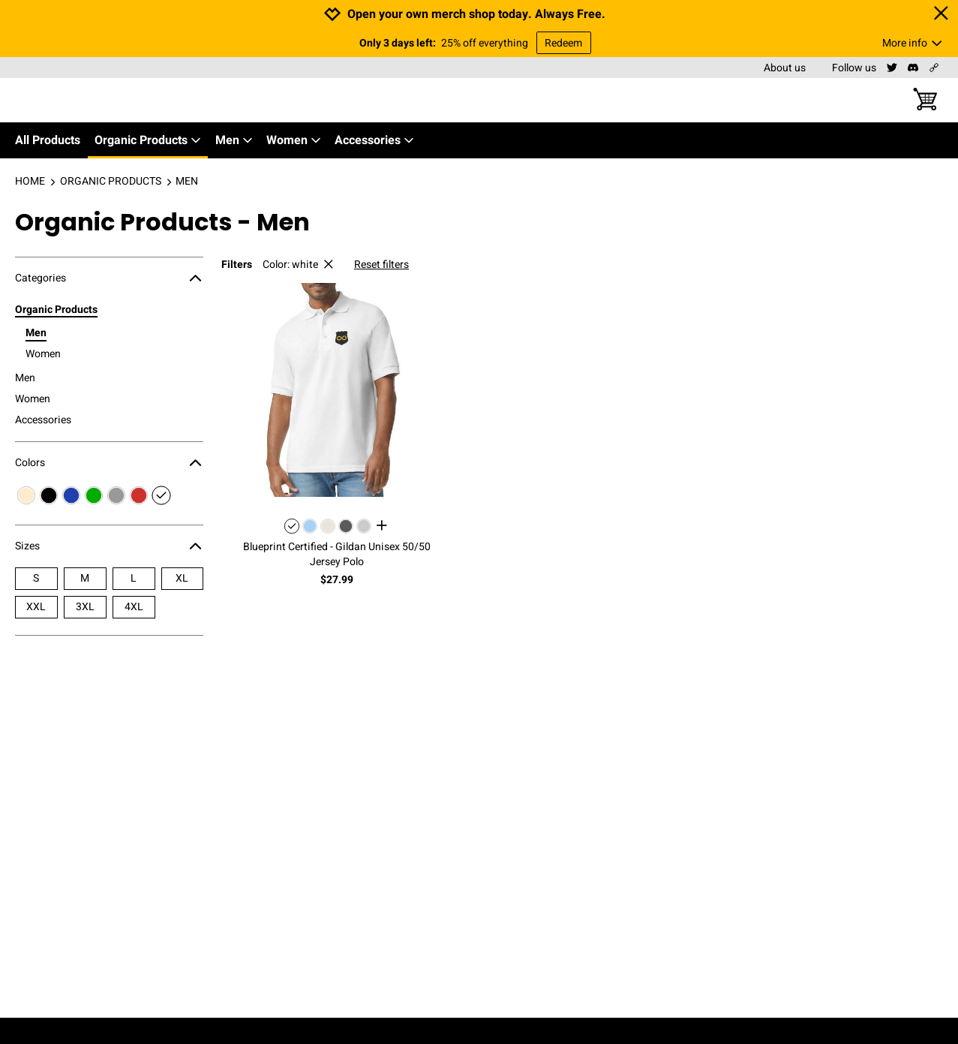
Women (294, 140)
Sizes (109, 546)
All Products (47, 140)
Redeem (563, 43)
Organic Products (148, 140)
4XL (134, 607)
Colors (109, 463)
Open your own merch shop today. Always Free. (476, 15)
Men (234, 140)
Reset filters (381, 264)
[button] (336, 390)
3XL (85, 607)
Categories (109, 278)
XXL (36, 607)
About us (785, 68)
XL (182, 578)
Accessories (375, 140)
